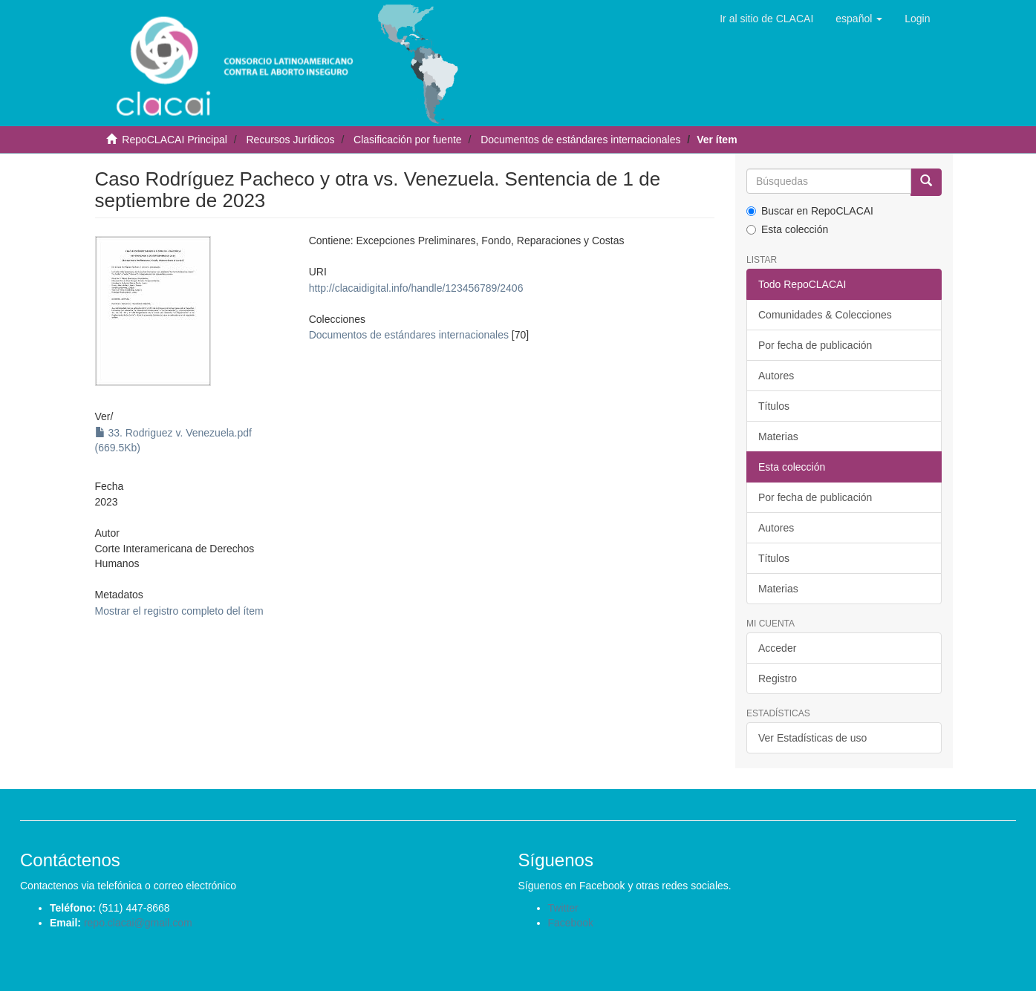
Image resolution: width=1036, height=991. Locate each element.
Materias (778, 436)
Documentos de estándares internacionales (580, 139)
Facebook (570, 923)
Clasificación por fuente (408, 139)
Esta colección (787, 229)
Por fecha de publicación (815, 345)
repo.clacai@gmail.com (138, 923)
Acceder (777, 648)
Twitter (563, 908)
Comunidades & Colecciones (825, 315)
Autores (776, 376)
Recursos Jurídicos (290, 139)
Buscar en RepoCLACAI (809, 211)
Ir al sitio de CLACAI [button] (766, 18)
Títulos (773, 406)
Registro (777, 678)
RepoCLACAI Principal (174, 139)
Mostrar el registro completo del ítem (179, 611)
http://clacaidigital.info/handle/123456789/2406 (416, 288)
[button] (858, 18)
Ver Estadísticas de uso (812, 738)
